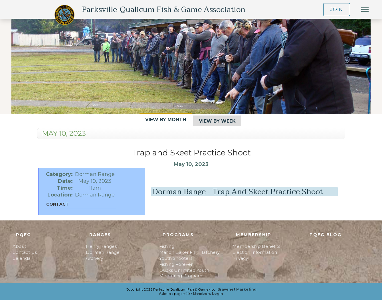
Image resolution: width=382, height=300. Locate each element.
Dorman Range (103, 252)
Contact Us (25, 252)
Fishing (166, 246)
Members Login (208, 293)
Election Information (255, 252)
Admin (165, 293)
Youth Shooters (175, 258)
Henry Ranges (101, 246)
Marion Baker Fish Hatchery (189, 252)
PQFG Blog (325, 234)
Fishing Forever (176, 264)
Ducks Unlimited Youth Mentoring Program (184, 272)
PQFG (23, 234)
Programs (178, 234)
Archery (94, 258)
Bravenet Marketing (236, 289)
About (19, 246)
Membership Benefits (256, 246)
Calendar (22, 258)
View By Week (217, 121)
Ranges (100, 234)
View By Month (165, 119)
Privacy (240, 258)
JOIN (336, 9)
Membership (253, 234)
